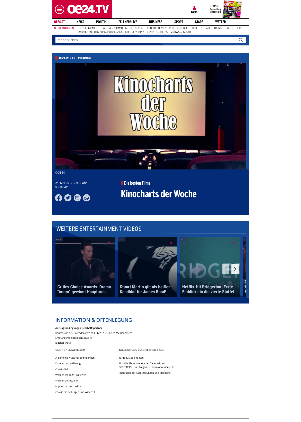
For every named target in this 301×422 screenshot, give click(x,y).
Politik (101, 22)
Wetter (220, 22)
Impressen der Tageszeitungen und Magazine (144, 373)
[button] (58, 9)
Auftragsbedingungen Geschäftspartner (78, 327)
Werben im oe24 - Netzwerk (71, 375)
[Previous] (225, 269)
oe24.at (59, 22)
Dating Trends (214, 28)
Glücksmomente (89, 28)
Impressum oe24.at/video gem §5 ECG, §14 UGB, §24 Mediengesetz (93, 332)
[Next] (235, 269)
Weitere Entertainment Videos (98, 228)
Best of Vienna (134, 32)
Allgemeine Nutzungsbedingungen (75, 357)
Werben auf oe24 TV (67, 380)
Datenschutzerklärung (68, 363)
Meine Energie (134, 28)
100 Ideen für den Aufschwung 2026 (100, 32)
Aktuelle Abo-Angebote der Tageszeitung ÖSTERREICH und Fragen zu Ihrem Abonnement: (146, 365)
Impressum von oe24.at (68, 386)
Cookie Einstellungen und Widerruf (75, 392)
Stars (199, 22)
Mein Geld (182, 28)
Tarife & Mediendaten (131, 357)
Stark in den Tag (157, 32)
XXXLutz (197, 28)
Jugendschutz (63, 342)
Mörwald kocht (180, 32)
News (80, 22)
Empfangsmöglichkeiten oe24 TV (74, 337)
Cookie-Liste (62, 369)
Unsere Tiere (234, 28)
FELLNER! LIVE (127, 22)
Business (155, 22)
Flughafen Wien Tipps (160, 28)
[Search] (240, 40)
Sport (178, 22)
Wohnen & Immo (113, 28)
